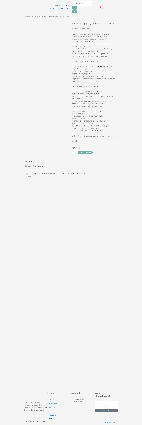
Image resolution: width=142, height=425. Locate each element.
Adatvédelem (53, 415)
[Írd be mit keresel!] (82, 3)
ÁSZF (51, 419)
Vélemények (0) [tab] (29, 161)
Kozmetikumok (36, 16)
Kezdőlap (27, 16)
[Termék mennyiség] (74, 152)
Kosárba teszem (85, 153)
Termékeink (53, 404)
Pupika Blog (53, 407)
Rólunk (51, 400)
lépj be (42, 177)
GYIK (50, 411)
